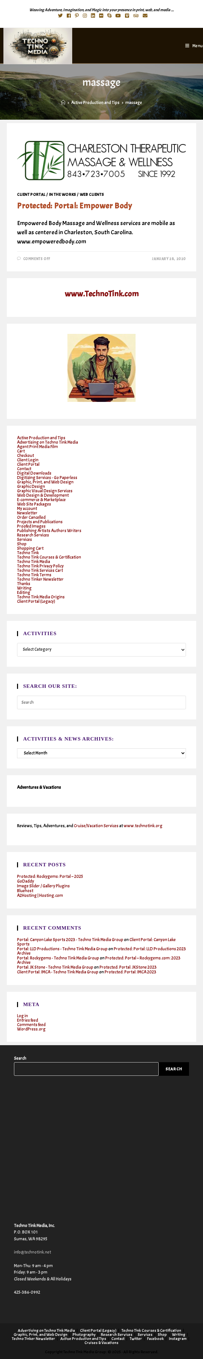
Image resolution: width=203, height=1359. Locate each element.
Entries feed (27, 1020)
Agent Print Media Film (37, 446)
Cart (21, 451)
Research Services (33, 535)
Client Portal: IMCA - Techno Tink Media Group (57, 972)
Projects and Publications (40, 522)
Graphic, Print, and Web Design (45, 482)
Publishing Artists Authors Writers (49, 530)
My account (27, 508)
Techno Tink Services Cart (40, 570)
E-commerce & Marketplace (41, 500)
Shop (22, 544)
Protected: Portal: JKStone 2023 (128, 967)
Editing (23, 592)
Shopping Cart (30, 548)
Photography (84, 1334)
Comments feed (31, 1024)
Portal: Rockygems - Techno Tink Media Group (58, 958)
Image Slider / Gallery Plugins (43, 886)
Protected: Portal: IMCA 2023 (130, 972)
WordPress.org (31, 1029)
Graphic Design (31, 486)
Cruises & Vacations (101, 1342)
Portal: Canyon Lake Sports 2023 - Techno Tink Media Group (70, 939)
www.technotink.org (143, 826)
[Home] (63, 102)
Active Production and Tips (41, 438)
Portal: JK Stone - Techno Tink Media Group (55, 967)
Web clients (92, 194)
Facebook (155, 1338)
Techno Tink (28, 553)
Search (20, 1058)
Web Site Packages (34, 504)
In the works (62, 194)
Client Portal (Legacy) (36, 601)
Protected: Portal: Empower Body (74, 206)
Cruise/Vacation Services (96, 826)
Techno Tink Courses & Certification (49, 557)
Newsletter (27, 513)
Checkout (25, 455)
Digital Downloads (34, 473)
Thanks (23, 584)
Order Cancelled (31, 517)
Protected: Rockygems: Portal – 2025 (50, 876)
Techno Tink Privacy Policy (40, 566)
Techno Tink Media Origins (41, 597)
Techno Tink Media (33, 561)
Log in (22, 1016)
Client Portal (31, 194)
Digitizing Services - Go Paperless (47, 477)
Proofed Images (31, 526)
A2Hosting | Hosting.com (40, 895)
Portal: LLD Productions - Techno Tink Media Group (62, 949)
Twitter (136, 1338)
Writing (24, 588)
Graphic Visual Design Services (45, 491)
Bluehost (25, 891)
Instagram (178, 1338)
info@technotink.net (32, 1252)
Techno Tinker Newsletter (40, 579)
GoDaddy (25, 881)
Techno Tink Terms (34, 575)
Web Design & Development (43, 495)
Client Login (27, 460)
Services (24, 539)
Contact (24, 469)
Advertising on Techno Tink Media (47, 442)
